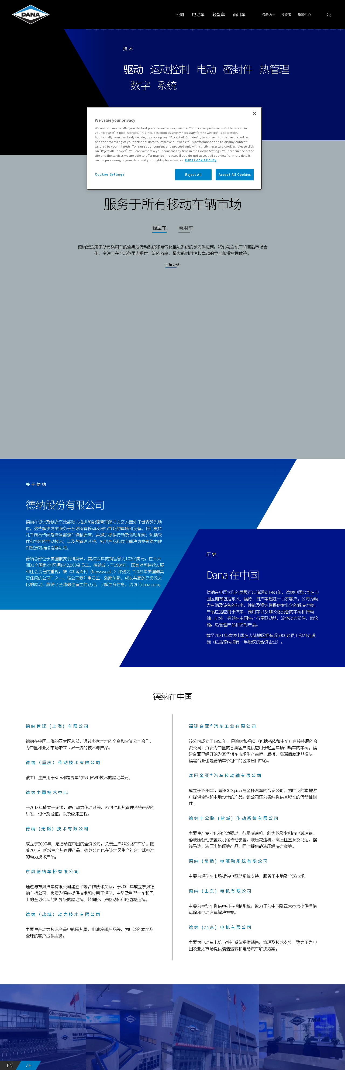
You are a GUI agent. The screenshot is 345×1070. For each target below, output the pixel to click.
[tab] (159, 230)
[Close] (254, 113)
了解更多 (172, 264)
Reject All (193, 174)
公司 (180, 14)
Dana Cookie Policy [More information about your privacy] (200, 160)
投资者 (286, 14)
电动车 (198, 14)
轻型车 (218, 14)
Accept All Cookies (235, 174)
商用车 (239, 14)
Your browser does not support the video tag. (172, 373)
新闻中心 (304, 14)
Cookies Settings (109, 174)
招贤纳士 (268, 14)
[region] (174, 148)
